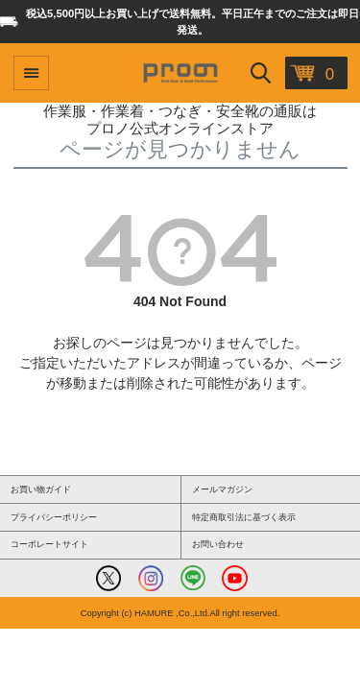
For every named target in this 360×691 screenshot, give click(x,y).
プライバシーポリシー (54, 517)
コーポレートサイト (49, 544)
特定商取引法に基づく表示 (244, 517)
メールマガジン (222, 489)
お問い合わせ (218, 544)
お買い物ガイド (41, 489)
